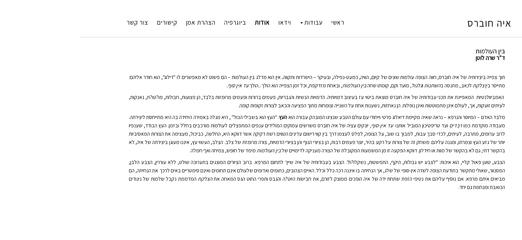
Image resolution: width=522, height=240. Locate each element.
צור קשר (81, 22)
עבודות (255, 22)
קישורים (111, 22)
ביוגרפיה (179, 22)
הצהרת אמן (144, 22)
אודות (206, 22)
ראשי (281, 22)
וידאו (228, 22)
